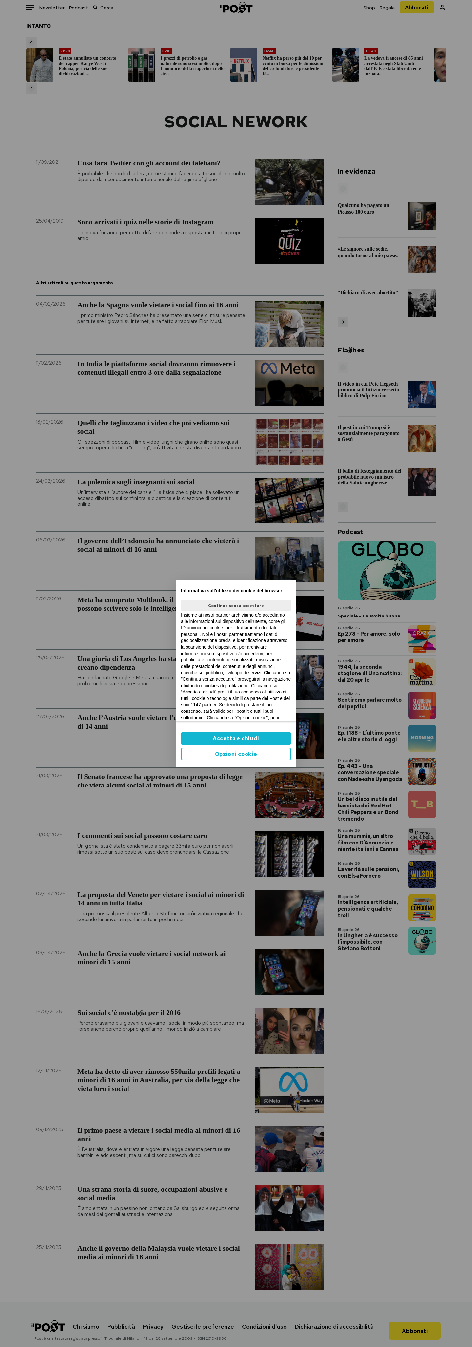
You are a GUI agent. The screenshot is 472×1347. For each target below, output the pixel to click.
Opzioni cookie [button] (236, 754)
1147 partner (204, 704)
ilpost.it (241, 711)
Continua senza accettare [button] (236, 605)
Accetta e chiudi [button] (236, 738)
